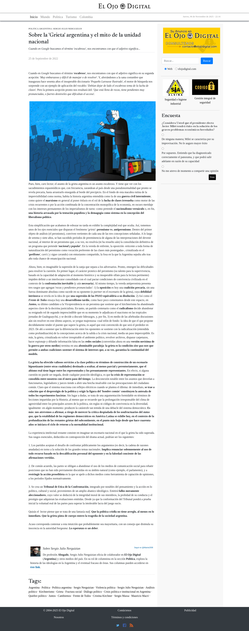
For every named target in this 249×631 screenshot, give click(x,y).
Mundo (45, 17)
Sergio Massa (121, 595)
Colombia (86, 17)
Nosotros (59, 617)
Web (169, 68)
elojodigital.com (187, 68)
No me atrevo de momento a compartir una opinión (190, 170)
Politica (58, 17)
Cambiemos (64, 595)
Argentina (34, 587)
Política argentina (62, 587)
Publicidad (190, 610)
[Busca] (180, 61)
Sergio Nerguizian (84, 587)
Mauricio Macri (140, 595)
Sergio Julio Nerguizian (130, 587)
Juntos (52, 595)
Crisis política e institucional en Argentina (127, 591)
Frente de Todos (82, 595)
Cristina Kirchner (102, 595)
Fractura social (73, 591)
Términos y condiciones (124, 617)
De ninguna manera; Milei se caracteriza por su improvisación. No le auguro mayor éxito (188, 141)
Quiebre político (38, 595)
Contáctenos (124, 610)
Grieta (59, 591)
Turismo (71, 17)
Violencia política (105, 587)
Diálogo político (93, 591)
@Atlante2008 (147, 548)
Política (46, 587)
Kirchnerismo (46, 591)
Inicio (34, 17)
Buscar (207, 60)
